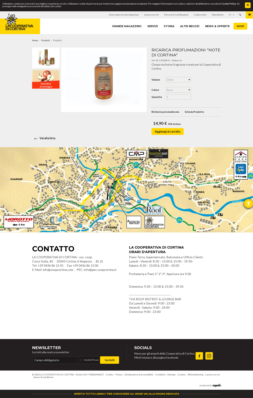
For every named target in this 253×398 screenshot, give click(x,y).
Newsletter (46, 347)
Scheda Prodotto (194, 111)
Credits (109, 374)
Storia (169, 26)
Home (35, 40)
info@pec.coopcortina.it (100, 270)
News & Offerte (217, 26)
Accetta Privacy (91, 360)
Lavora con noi (212, 374)
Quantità (157, 96)
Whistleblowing (195, 374)
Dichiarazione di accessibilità (139, 374)
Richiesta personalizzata (165, 111)
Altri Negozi (189, 26)
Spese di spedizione (43, 377)
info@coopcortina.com (58, 270)
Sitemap (171, 374)
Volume (156, 79)
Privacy (119, 374)
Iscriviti (110, 360)
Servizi (152, 26)
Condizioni (160, 374)
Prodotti (45, 40)
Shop (240, 26)
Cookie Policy (228, 3)
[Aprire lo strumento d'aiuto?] (248, 203)
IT (230, 14)
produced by (210, 385)
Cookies (181, 374)
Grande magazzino (127, 26)
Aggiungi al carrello (167, 131)
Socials (143, 347)
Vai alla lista (43, 138)
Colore (155, 89)
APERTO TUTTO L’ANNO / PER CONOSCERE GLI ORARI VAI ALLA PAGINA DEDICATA (126, 393)
